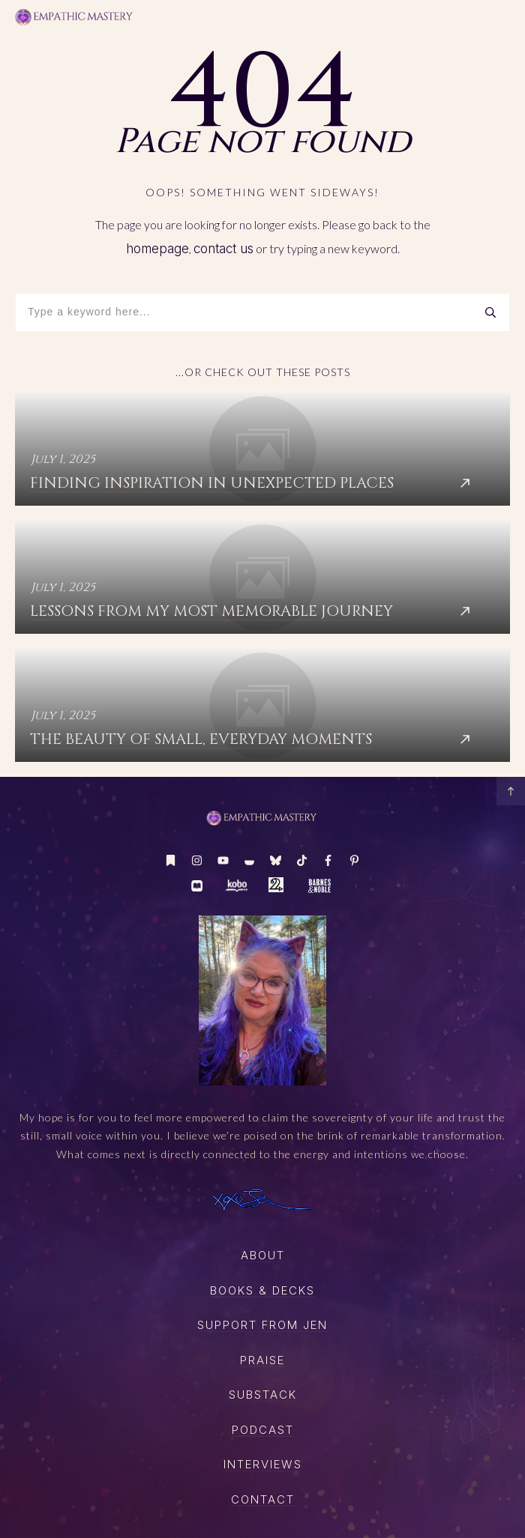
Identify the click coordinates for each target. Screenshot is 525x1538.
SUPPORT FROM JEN (262, 1325)
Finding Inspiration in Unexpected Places (262, 449)
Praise (262, 1360)
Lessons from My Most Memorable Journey (262, 577)
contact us (224, 248)
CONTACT (263, 1499)
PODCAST (263, 1430)
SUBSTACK (263, 1394)
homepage (157, 248)
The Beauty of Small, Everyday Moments (262, 705)
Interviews (263, 1464)
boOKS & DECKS (262, 1290)
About (263, 1255)
